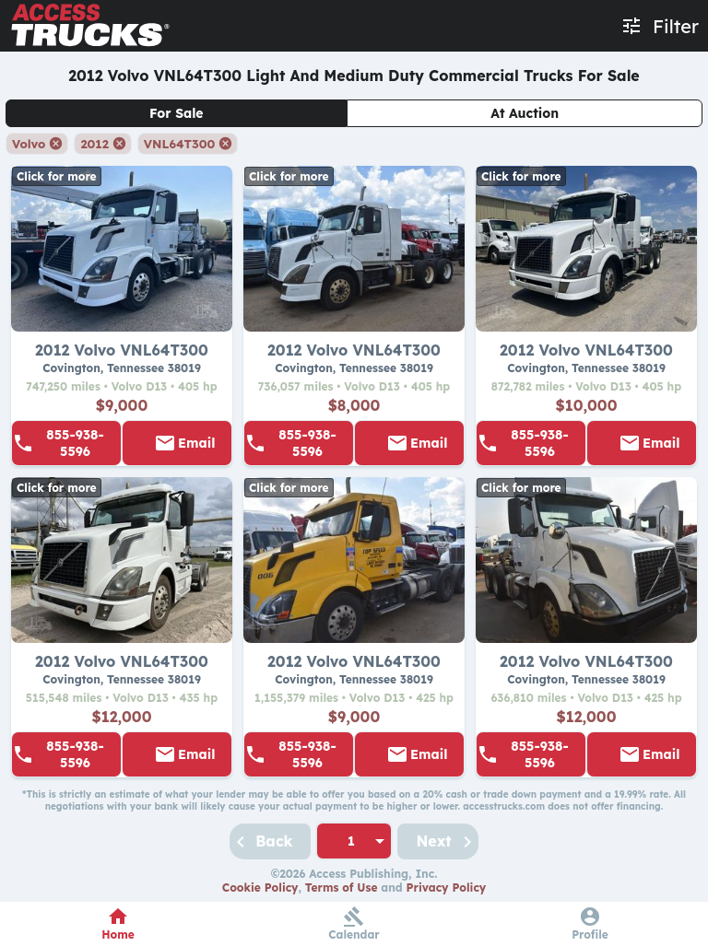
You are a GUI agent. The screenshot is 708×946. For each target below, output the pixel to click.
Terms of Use (341, 887)
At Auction (524, 113)
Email (196, 443)
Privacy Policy (447, 887)
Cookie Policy (260, 887)
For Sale (176, 113)
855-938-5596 (74, 443)
